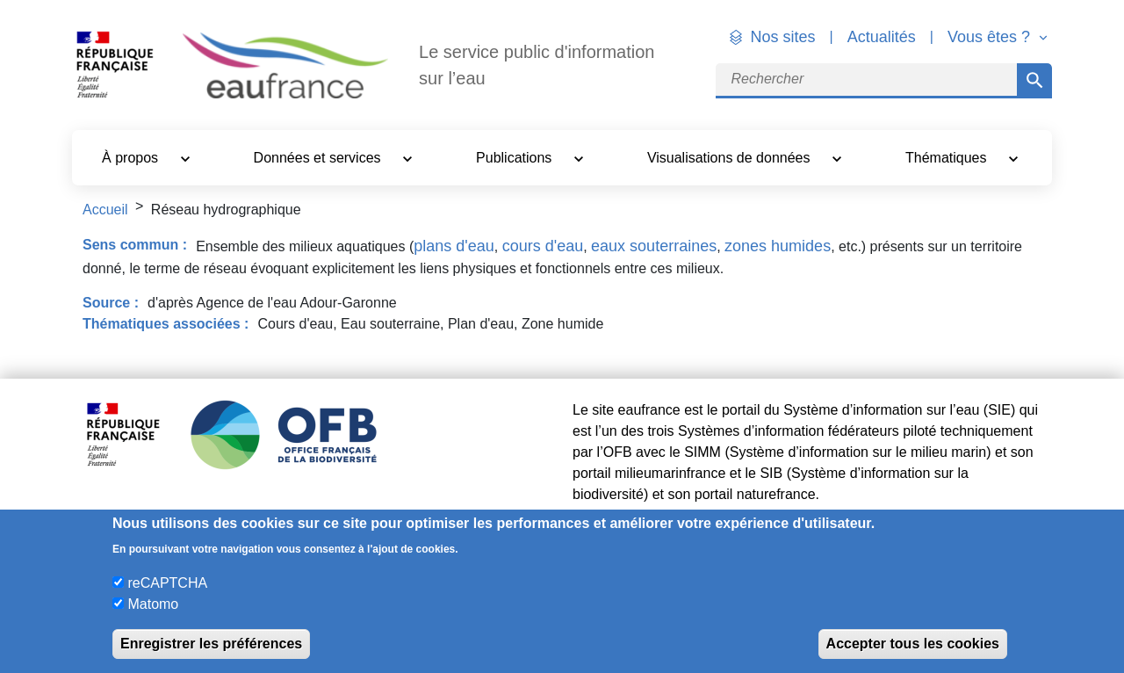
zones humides (777, 246)
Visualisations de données (730, 157)
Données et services (319, 157)
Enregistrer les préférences (211, 643)
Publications (516, 157)
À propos (132, 157)
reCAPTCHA (167, 582)
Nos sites (783, 37)
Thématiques (948, 157)
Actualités (881, 37)
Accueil (105, 209)
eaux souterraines (654, 246)
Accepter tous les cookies (912, 643)
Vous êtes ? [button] (990, 37)
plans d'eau (454, 246)
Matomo (152, 604)
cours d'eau (543, 246)
